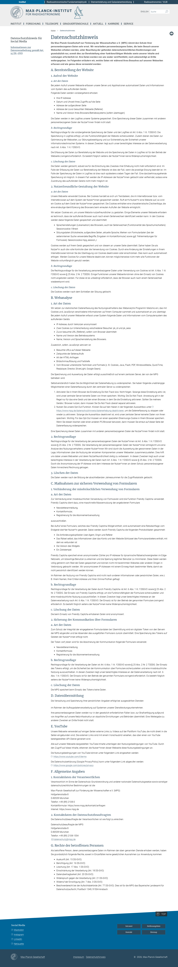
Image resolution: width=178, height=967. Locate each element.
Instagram (19, 934)
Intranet (128, 926)
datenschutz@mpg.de (65, 839)
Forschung (33, 24)
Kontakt (129, 932)
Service (128, 24)
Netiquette (19, 944)
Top (164, 914)
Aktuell (98, 24)
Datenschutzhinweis (96, 957)
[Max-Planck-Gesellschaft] (16, 957)
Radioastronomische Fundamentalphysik (67, 2)
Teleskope (51, 24)
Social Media (18, 925)
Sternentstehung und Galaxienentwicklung (111, 2)
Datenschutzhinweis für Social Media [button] (26, 40)
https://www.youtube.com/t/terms (70, 756)
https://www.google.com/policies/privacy (74, 765)
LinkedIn (18, 939)
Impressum (78, 957)
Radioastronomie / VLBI (155, 2)
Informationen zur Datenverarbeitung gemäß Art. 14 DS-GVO (27, 50)
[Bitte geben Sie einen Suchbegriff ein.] (156, 11)
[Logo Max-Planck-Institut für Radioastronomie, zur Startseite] (62, 12)
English (145, 11)
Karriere (113, 24)
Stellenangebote (153, 926)
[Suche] (166, 12)
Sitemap (153, 932)
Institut (22, 2)
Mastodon (19, 930)
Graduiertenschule (75, 24)
